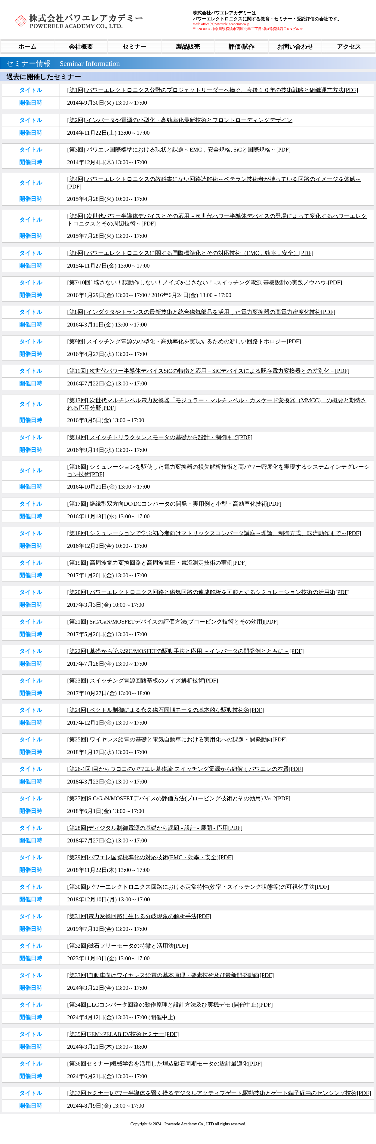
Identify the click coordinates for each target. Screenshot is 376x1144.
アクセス (349, 46)
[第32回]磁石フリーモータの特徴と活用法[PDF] (127, 946)
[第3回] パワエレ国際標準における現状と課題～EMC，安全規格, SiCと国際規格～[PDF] (179, 149)
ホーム (27, 46)
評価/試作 (241, 46)
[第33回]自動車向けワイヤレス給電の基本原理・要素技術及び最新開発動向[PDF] (170, 975)
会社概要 (81, 46)
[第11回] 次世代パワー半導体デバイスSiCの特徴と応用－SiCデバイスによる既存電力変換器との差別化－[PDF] (208, 371)
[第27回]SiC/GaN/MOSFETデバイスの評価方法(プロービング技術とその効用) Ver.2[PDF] (178, 798)
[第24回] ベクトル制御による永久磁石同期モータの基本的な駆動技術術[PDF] (165, 710)
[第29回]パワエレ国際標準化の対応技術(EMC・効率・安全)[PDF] (150, 857)
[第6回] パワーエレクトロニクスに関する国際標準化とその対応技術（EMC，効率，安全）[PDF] (190, 253)
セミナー (134, 46)
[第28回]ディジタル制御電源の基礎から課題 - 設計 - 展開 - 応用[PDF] (154, 828)
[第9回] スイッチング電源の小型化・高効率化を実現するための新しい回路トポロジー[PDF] (184, 341)
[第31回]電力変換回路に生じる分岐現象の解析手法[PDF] (139, 916)
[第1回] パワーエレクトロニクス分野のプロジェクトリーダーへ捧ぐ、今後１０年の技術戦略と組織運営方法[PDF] (212, 90)
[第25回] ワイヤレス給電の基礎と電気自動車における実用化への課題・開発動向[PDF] (177, 739)
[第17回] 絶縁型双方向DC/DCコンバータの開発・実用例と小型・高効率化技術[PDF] (174, 504)
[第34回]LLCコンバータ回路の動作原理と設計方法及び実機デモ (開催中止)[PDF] (170, 1004)
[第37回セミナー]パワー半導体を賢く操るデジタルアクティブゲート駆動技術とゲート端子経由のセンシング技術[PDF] (219, 1093)
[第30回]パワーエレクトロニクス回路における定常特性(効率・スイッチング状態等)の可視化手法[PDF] (198, 887)
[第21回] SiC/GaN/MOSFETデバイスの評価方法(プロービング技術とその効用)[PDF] (172, 621)
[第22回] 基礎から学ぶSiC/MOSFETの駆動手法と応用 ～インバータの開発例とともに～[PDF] (185, 651)
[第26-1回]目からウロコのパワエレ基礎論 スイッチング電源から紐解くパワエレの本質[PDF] (185, 769)
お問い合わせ (295, 46)
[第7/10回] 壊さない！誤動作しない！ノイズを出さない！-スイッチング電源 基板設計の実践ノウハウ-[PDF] (204, 282)
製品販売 (188, 46)
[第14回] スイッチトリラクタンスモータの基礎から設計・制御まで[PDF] (159, 437)
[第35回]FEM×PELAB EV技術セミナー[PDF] (123, 1034)
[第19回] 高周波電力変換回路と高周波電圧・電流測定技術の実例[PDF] (157, 563)
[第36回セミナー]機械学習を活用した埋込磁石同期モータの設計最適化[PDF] (164, 1063)
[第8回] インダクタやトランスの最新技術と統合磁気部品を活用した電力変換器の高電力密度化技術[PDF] (201, 312)
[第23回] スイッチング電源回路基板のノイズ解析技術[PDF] (142, 680)
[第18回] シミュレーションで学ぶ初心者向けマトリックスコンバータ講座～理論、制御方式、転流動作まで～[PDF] (214, 533)
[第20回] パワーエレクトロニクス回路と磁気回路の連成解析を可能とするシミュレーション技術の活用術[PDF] (208, 592)
